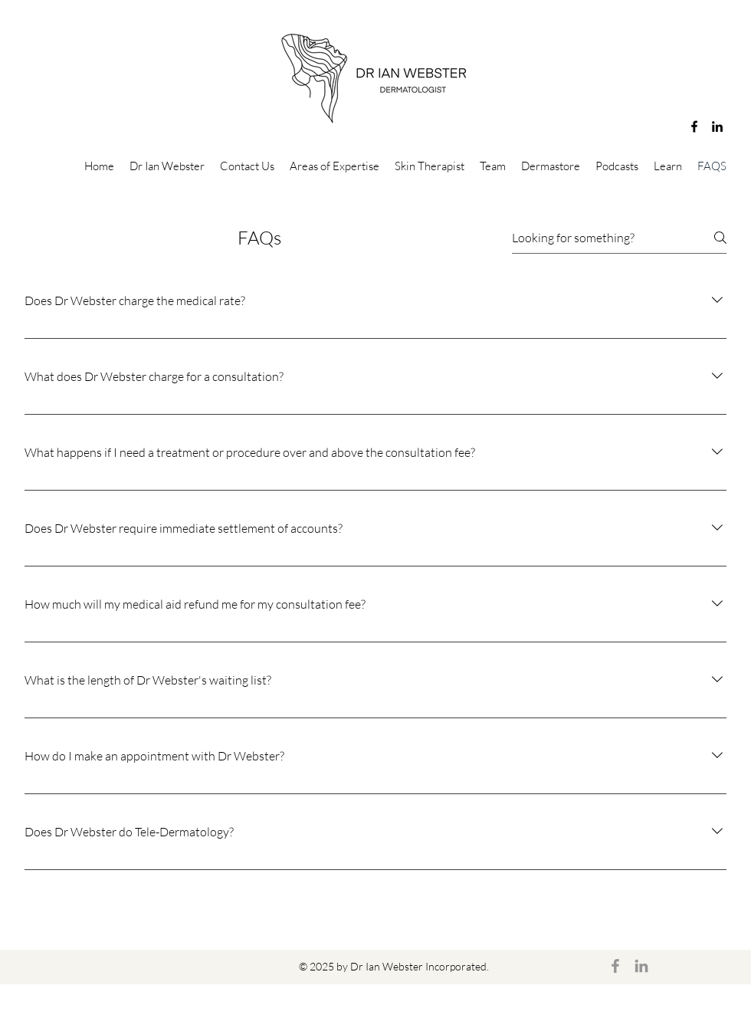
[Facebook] (694, 126)
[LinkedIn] (717, 126)
